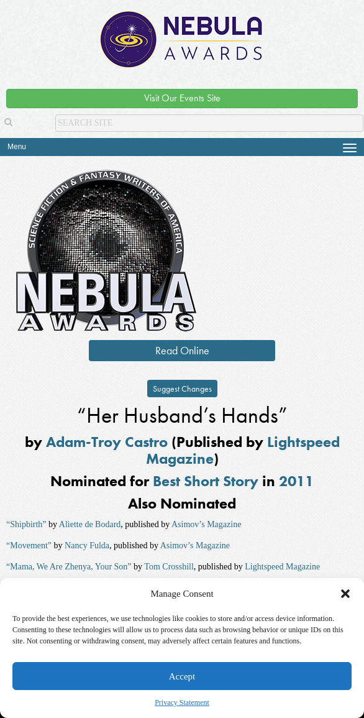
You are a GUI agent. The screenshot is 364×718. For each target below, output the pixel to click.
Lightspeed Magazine (282, 566)
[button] (345, 593)
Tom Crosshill (169, 566)
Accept (182, 676)
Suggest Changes (182, 388)
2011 (296, 480)
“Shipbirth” (26, 524)
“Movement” (29, 545)
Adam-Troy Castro (107, 441)
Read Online (182, 350)
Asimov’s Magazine (206, 524)
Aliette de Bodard (90, 524)
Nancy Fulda (87, 545)
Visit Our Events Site (182, 97)
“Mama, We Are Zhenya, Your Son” (69, 566)
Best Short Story (205, 480)
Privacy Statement (182, 702)
